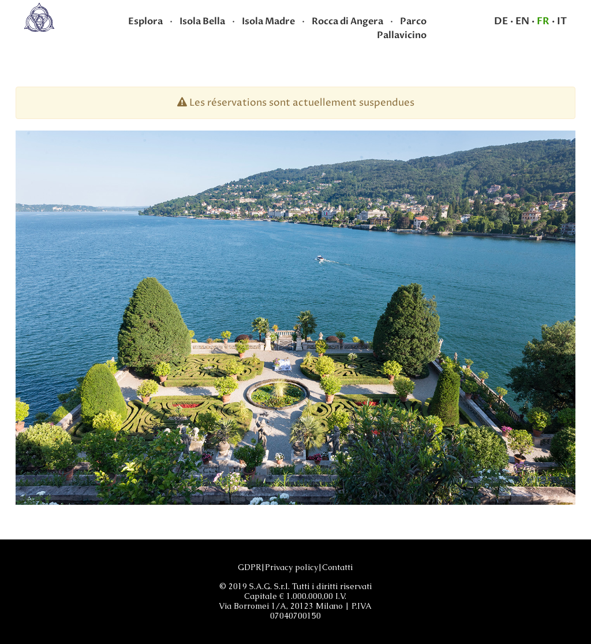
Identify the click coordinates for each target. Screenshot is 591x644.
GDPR (249, 567)
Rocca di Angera (347, 21)
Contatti (337, 567)
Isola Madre (268, 21)
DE (501, 21)
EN (522, 21)
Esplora (145, 21)
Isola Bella (202, 21)
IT (562, 21)
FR (543, 21)
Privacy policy (291, 567)
